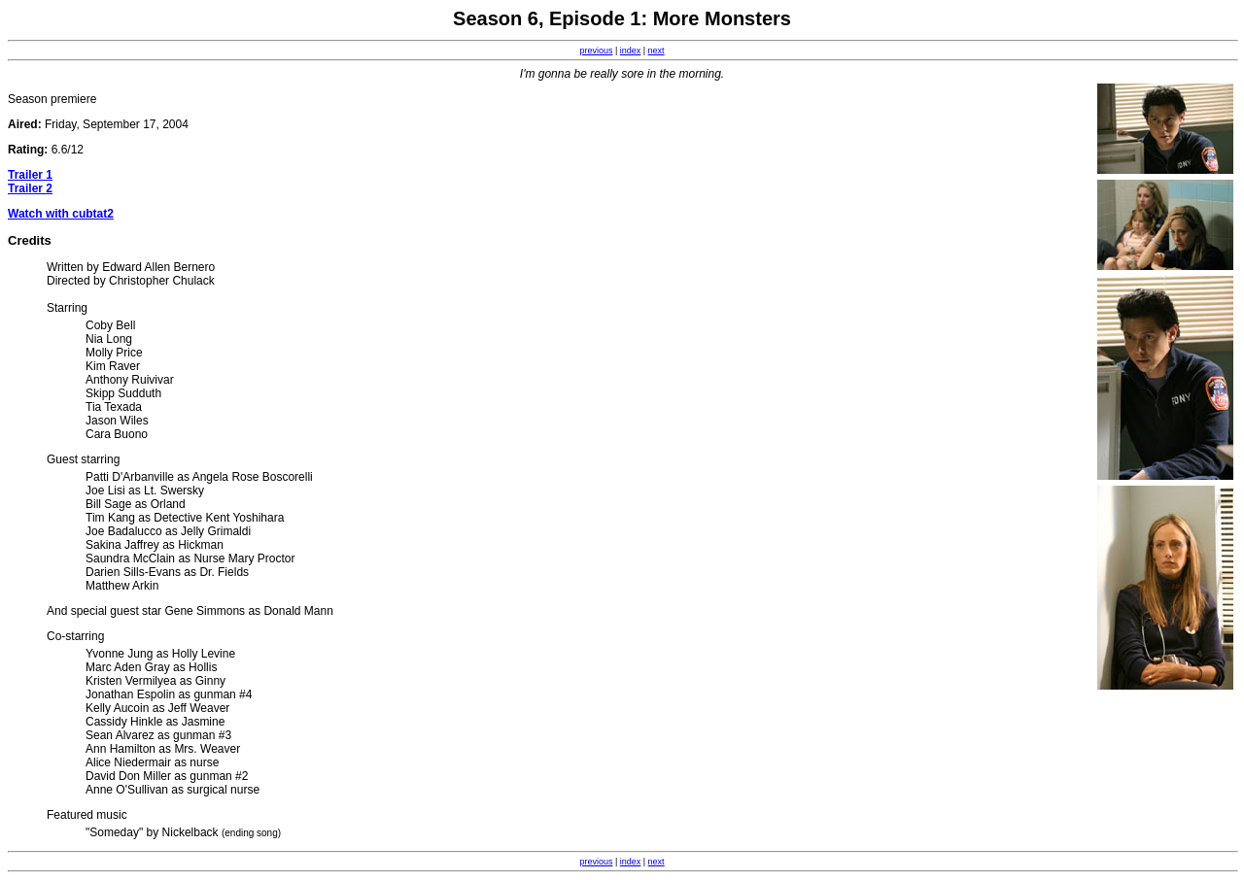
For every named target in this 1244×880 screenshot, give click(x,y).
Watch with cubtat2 (61, 213)
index (630, 50)
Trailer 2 (30, 188)
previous (595, 50)
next (656, 50)
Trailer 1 (30, 175)
